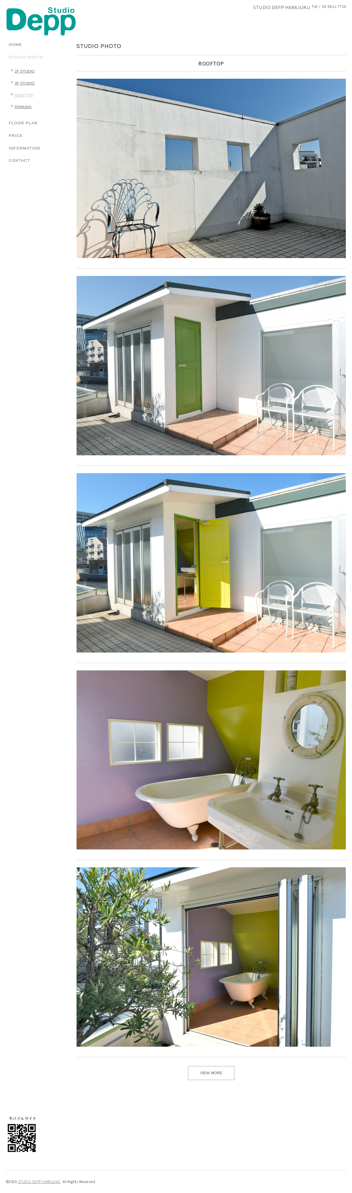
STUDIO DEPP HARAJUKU (39, 1181)
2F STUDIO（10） (22, 72)
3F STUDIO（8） (22, 84)
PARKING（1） (20, 108)
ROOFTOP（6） (21, 96)
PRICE (16, 135)
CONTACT (19, 160)
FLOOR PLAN (23, 123)
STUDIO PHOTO (26, 57)
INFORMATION (24, 148)
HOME (15, 44)
